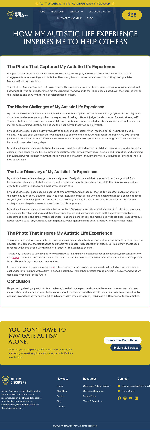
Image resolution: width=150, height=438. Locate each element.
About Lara (57, 11)
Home (42, 11)
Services (76, 11)
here (52, 267)
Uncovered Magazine (69, 18)
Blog (90, 18)
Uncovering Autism (100, 11)
